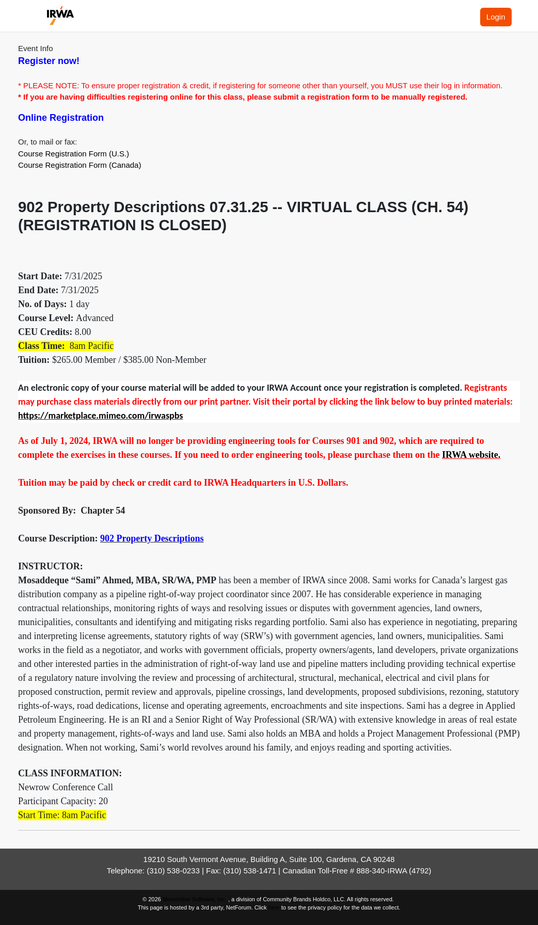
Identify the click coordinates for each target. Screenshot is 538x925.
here (274, 907)
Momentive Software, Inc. (195, 899)
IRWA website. (471, 455)
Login (495, 16)
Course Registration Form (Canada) (79, 165)
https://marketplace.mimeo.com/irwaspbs (100, 415)
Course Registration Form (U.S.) (73, 153)
